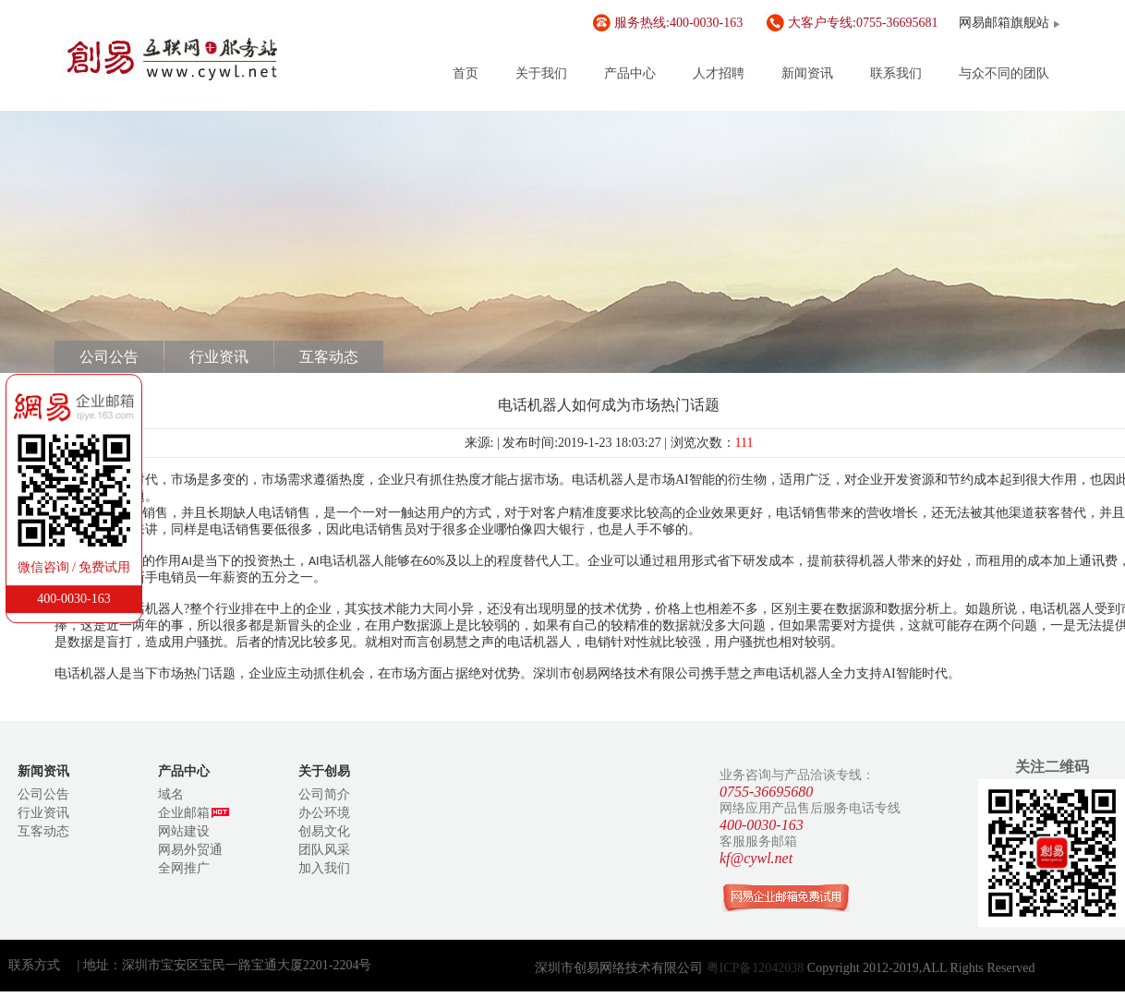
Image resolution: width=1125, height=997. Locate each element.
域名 (171, 794)
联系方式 (34, 965)
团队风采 (324, 850)
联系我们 (896, 73)
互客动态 (328, 357)
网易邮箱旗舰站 (1004, 23)
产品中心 (630, 73)
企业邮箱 (193, 813)
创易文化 (324, 831)
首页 (465, 73)
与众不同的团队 (1004, 73)
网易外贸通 (190, 850)
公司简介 (324, 794)
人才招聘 (718, 73)
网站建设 (184, 831)
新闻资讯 (807, 73)
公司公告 (109, 357)
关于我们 (541, 73)
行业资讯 (218, 357)
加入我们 (324, 868)
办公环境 (324, 813)
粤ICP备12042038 (757, 968)
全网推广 (184, 868)
